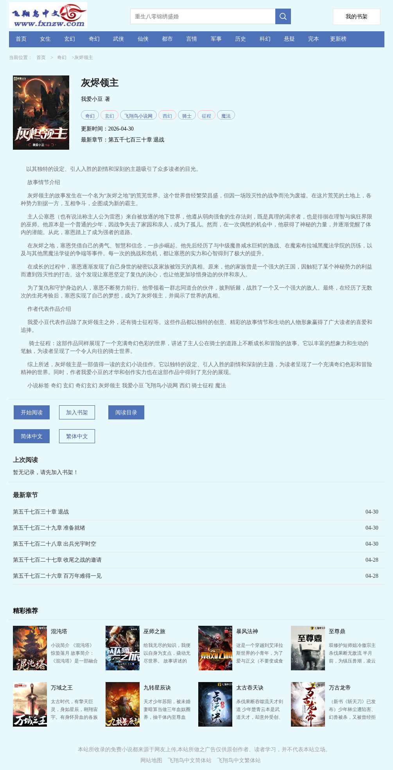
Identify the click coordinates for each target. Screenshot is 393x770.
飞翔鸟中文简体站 (190, 760)
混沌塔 (59, 631)
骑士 (187, 116)
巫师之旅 (154, 631)
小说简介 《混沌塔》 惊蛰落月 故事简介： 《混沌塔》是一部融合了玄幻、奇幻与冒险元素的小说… (74, 661)
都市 (167, 39)
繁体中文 (77, 436)
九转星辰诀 (157, 688)
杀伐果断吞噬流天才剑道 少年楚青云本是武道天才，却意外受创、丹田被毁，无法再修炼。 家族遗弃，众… (259, 717)
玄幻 (69, 39)
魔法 (226, 116)
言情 (191, 39)
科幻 (265, 39)
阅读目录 (126, 412)
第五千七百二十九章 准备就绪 (49, 528)
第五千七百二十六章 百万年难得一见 (57, 576)
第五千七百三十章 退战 (136, 140)
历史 (240, 39)
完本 (313, 39)
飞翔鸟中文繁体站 (239, 760)
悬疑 (289, 39)
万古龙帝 (340, 688)
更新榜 (338, 39)
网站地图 (151, 760)
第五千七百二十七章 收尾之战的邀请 (57, 560)
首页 (21, 39)
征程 (206, 116)
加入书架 (77, 412)
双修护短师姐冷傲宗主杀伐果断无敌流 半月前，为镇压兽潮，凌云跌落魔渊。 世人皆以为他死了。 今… (352, 661)
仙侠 (143, 39)
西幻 (167, 116)
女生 (45, 39)
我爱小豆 (92, 99)
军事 (216, 39)
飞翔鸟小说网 (138, 116)
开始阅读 (32, 412)
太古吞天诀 (250, 688)
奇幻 (94, 39)
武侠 (118, 39)
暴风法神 (247, 631)
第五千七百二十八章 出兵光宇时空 (55, 544)
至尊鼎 (337, 631)
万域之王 (62, 688)
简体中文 (32, 436)
